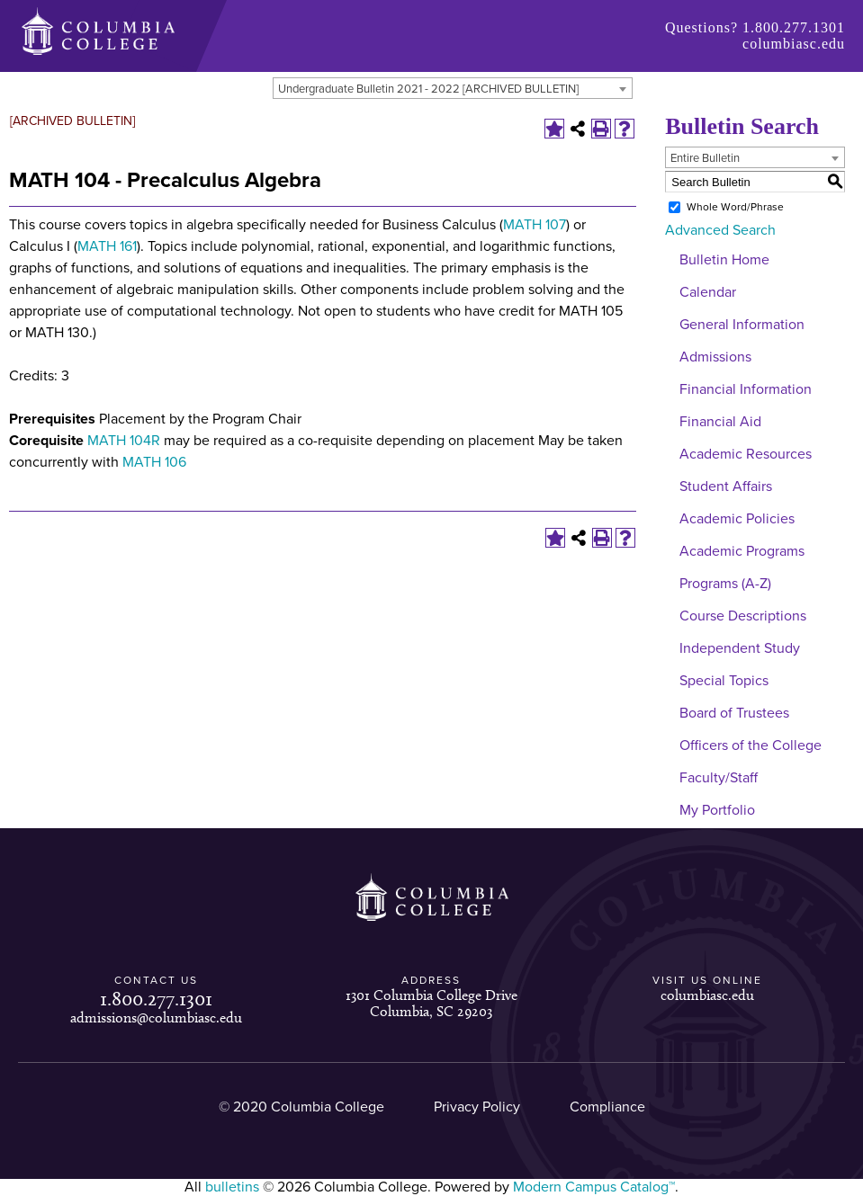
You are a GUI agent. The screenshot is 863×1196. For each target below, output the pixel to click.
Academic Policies (737, 519)
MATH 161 (107, 246)
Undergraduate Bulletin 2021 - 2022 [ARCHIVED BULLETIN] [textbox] (428, 89)
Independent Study (739, 648)
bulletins (232, 1187)
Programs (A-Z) (725, 584)
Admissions (715, 357)
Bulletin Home (724, 260)
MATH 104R (123, 441)
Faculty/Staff (718, 778)
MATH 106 (154, 462)
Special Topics (724, 681)
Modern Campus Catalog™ (594, 1187)
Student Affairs (725, 486)
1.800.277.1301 (793, 27)
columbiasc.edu (793, 43)
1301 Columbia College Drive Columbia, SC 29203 (431, 1003)
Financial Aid (720, 422)
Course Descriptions (742, 616)
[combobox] (453, 88)
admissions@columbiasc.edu (156, 1017)
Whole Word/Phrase (735, 207)
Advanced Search (720, 230)
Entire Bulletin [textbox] (705, 158)
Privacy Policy (477, 1107)
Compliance (607, 1107)
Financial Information (745, 389)
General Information (742, 325)
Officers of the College (750, 745)
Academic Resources (745, 454)
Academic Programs (742, 551)
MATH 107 (534, 225)
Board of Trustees (734, 713)
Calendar (707, 292)
